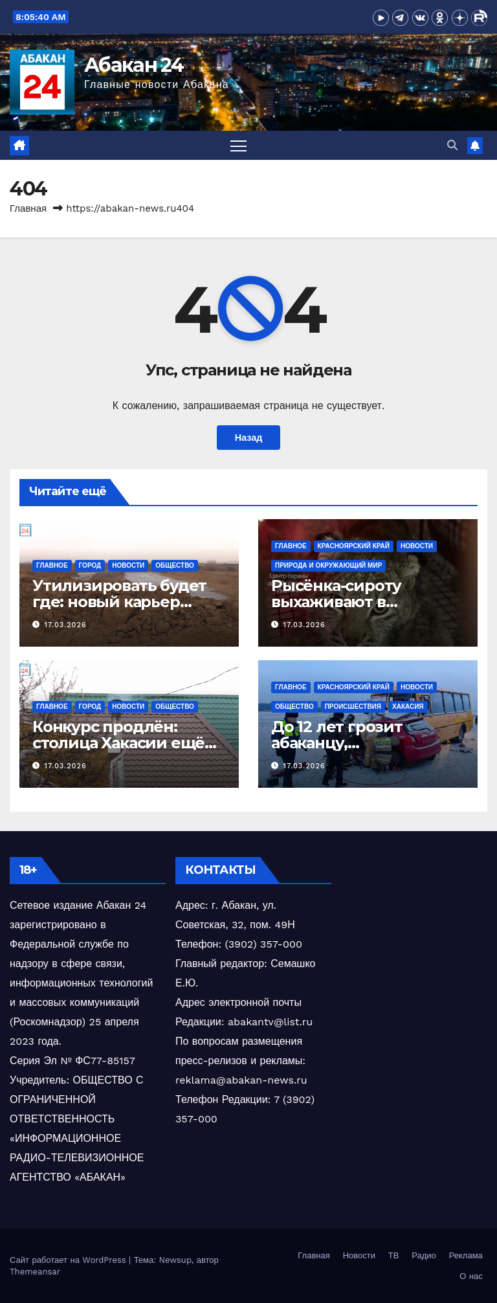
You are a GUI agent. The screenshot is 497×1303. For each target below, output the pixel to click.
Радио (424, 1255)
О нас (470, 1276)
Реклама (466, 1255)
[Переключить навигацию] (238, 145)
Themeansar (35, 1271)
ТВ (393, 1255)
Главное (52, 565)
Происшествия (353, 706)
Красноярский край (354, 546)
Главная (28, 208)
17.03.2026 (66, 625)
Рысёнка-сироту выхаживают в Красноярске (336, 601)
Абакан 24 (134, 65)
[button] (452, 145)
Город (90, 565)
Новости (128, 565)
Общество (174, 565)
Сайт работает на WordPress (69, 1260)
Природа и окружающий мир (328, 565)
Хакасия (408, 706)
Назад (249, 437)
